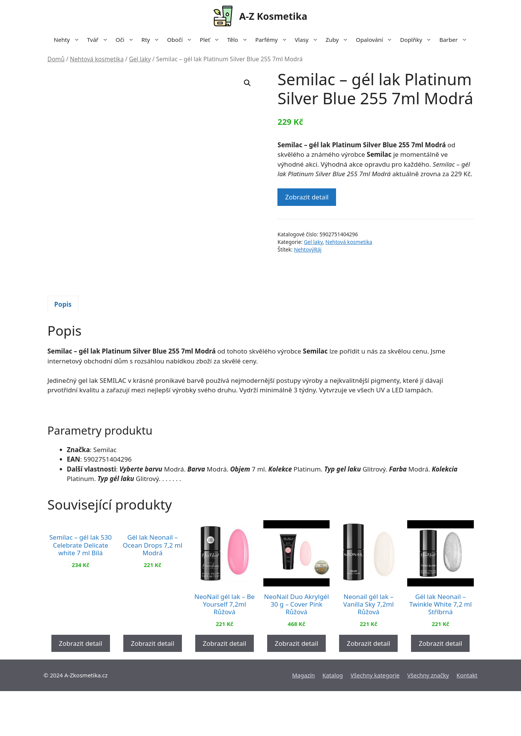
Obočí (181, 39)
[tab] (63, 349)
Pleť (211, 39)
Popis (63, 349)
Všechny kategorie (375, 720)
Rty (152, 39)
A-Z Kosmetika (273, 16)
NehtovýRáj (308, 249)
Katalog (332, 720)
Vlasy (308, 39)
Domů (56, 59)
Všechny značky (428, 720)
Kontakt (467, 720)
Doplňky (417, 39)
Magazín (303, 720)
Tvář (99, 39)
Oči (127, 39)
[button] (247, 83)
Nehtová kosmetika (97, 59)
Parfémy (273, 39)
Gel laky (140, 59)
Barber (455, 39)
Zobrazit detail (306, 197)
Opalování (376, 39)
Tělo (239, 39)
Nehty (68, 39)
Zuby (339, 39)
